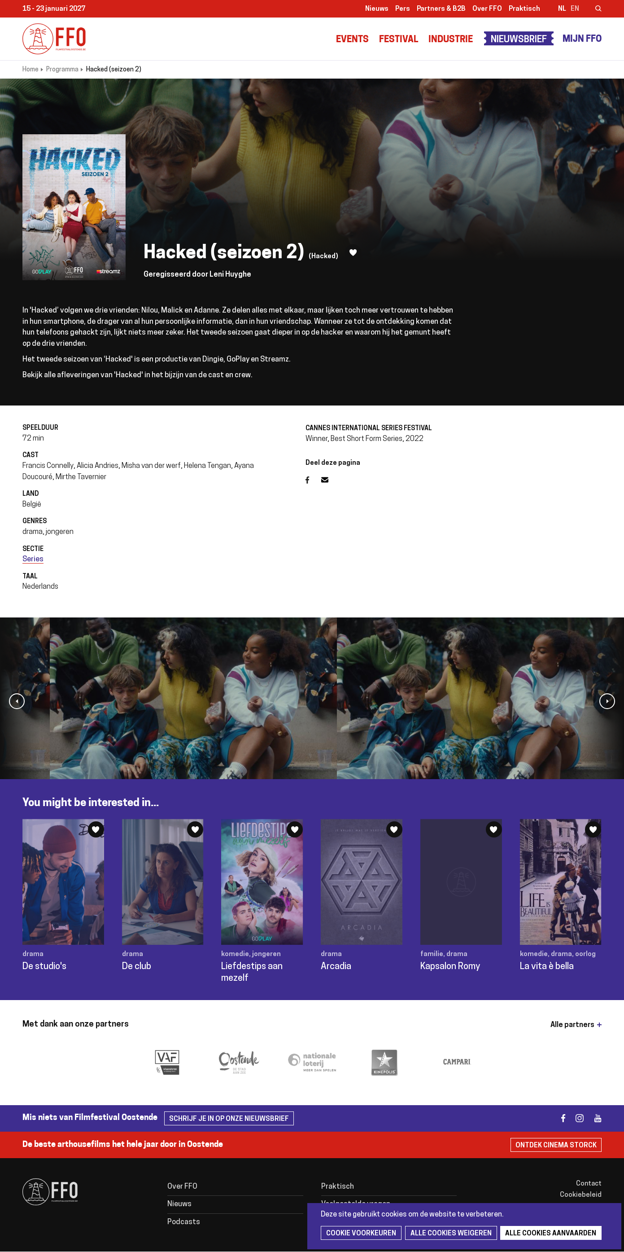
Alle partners (572, 1025)
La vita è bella (547, 966)
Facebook (313, 480)
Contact (589, 1184)
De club (136, 966)
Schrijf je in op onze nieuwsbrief (229, 1119)
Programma (62, 69)
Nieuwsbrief (519, 39)
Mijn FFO (582, 39)
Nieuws (376, 9)
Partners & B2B (441, 9)
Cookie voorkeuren (361, 1233)
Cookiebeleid (581, 1195)
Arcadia (336, 966)
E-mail (330, 480)
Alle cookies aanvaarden (548, 1233)
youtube (594, 1118)
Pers (402, 9)
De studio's (44, 966)
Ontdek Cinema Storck (556, 1145)
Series (33, 559)
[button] (17, 701)
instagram (576, 1118)
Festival (398, 39)
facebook (558, 1118)
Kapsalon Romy (450, 966)
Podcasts (183, 1222)
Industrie (450, 39)
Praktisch (524, 9)
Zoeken (593, 9)
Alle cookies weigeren (449, 1233)
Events (352, 39)
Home (30, 69)
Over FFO (487, 9)
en (575, 9)
